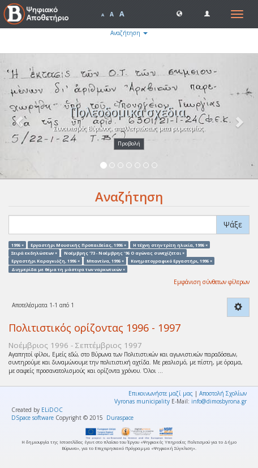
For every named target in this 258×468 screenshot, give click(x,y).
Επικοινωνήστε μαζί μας (160, 393)
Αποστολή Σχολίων (223, 393)
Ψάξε (232, 224)
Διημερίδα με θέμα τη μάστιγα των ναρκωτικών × (68, 269)
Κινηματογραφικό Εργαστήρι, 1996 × (171, 261)
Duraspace (120, 418)
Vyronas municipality (142, 401)
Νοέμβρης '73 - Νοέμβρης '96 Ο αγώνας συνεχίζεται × (124, 252)
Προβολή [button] (129, 143)
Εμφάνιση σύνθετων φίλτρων (212, 282)
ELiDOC (52, 410)
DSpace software (32, 418)
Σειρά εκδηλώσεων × (34, 252)
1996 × (17, 244)
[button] (179, 13)
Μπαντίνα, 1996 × (105, 261)
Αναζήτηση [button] (129, 33)
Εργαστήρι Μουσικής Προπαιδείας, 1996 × (78, 244)
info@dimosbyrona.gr (219, 401)
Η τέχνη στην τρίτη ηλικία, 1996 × (170, 244)
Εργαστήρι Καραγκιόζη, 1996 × (45, 261)
